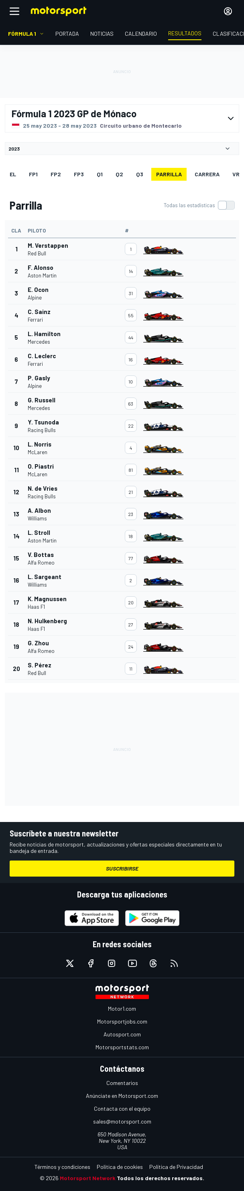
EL (13, 174)
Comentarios (122, 1082)
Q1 (100, 174)
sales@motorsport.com (122, 1121)
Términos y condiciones (62, 1166)
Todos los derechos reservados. (160, 1178)
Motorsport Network (88, 1178)
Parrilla (169, 174)
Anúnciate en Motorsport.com (122, 1095)
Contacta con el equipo (122, 1108)
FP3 (79, 174)
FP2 (56, 174)
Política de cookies (120, 1166)
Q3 (139, 174)
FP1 (33, 174)
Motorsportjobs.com (122, 1021)
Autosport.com (122, 1034)
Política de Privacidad (176, 1166)
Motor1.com (122, 1008)
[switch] (199, 205)
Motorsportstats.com (122, 1047)
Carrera (207, 174)
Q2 (119, 174)
